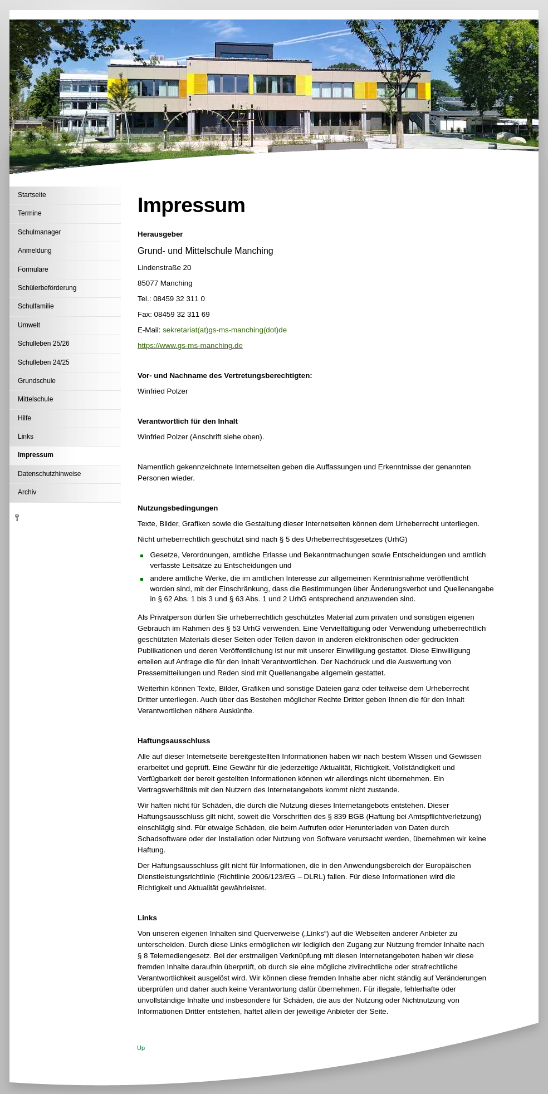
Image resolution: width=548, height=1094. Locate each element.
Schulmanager (39, 232)
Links (25, 436)
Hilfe (24, 418)
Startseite (32, 195)
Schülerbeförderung (47, 288)
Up (141, 1047)
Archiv (27, 492)
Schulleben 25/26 (44, 343)
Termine (30, 213)
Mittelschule (35, 399)
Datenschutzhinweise (49, 474)
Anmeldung (35, 250)
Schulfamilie (36, 306)
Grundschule (37, 381)
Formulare (33, 269)
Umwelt (29, 325)
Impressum (35, 455)
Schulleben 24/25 (44, 362)
